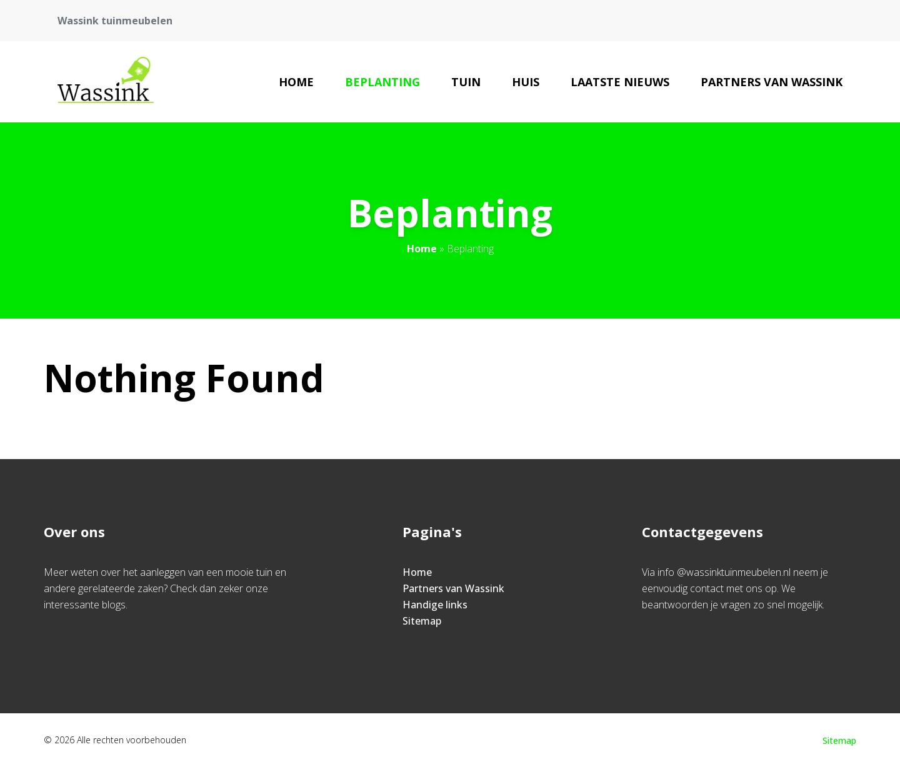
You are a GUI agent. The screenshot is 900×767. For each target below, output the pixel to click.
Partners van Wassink (771, 81)
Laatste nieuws (620, 81)
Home (296, 81)
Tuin (466, 81)
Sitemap (421, 621)
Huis (525, 81)
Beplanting (382, 81)
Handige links (435, 604)
